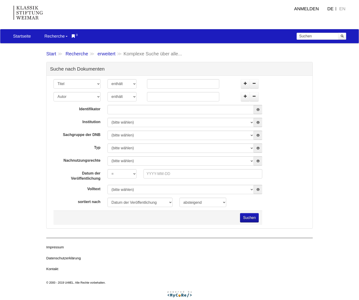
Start (51, 53)
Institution (92, 122)
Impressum (55, 247)
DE (330, 8)
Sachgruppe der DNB (82, 135)
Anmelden (306, 8)
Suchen (249, 218)
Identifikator (90, 109)
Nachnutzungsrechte (82, 160)
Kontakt (52, 269)
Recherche (56, 36)
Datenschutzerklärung (63, 258)
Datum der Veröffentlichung (86, 176)
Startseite (22, 36)
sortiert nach (89, 202)
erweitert (106, 53)
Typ (97, 148)
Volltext (94, 189)
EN (342, 8)
